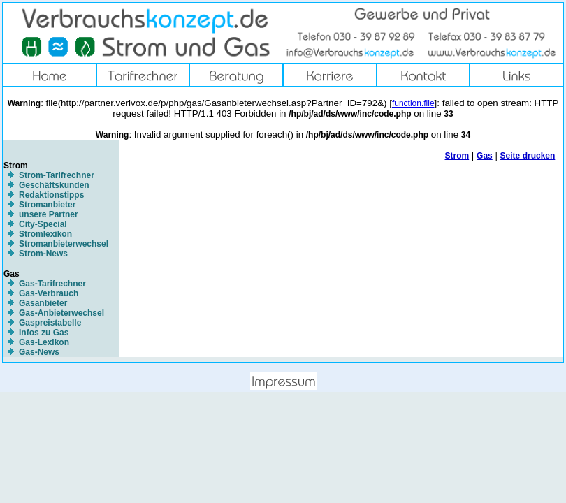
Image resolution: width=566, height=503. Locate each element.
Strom (457, 156)
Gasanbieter (43, 303)
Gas (485, 156)
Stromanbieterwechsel (63, 244)
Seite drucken (528, 156)
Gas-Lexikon (44, 342)
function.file (413, 103)
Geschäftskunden (54, 185)
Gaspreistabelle (50, 323)
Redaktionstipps (51, 195)
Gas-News (39, 352)
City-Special (43, 224)
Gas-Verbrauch (48, 293)
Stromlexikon (45, 234)
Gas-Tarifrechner (52, 284)
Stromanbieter (47, 205)
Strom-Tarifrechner (56, 175)
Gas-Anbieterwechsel (61, 313)
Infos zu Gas (43, 332)
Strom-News (43, 253)
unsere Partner (48, 214)
